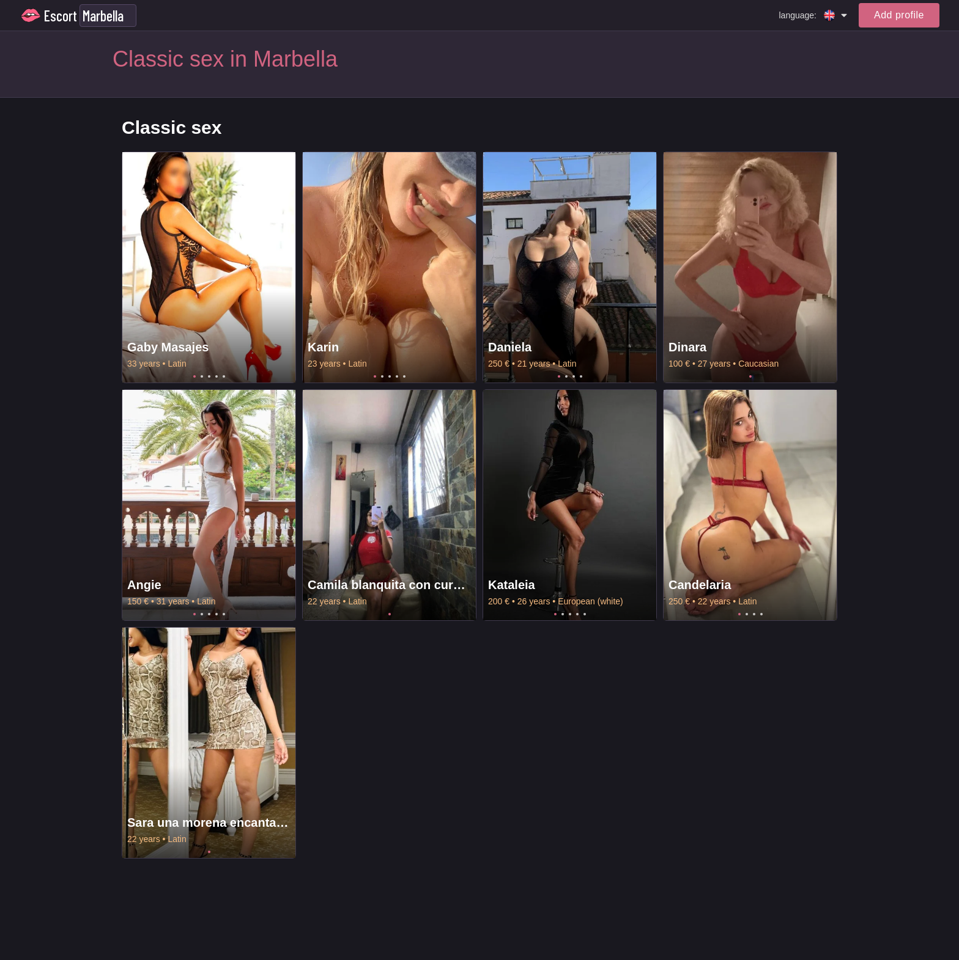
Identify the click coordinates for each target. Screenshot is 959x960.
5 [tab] (224, 376)
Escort (60, 15)
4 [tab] (216, 376)
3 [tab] (209, 376)
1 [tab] (194, 376)
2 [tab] (202, 376)
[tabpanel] (208, 267)
